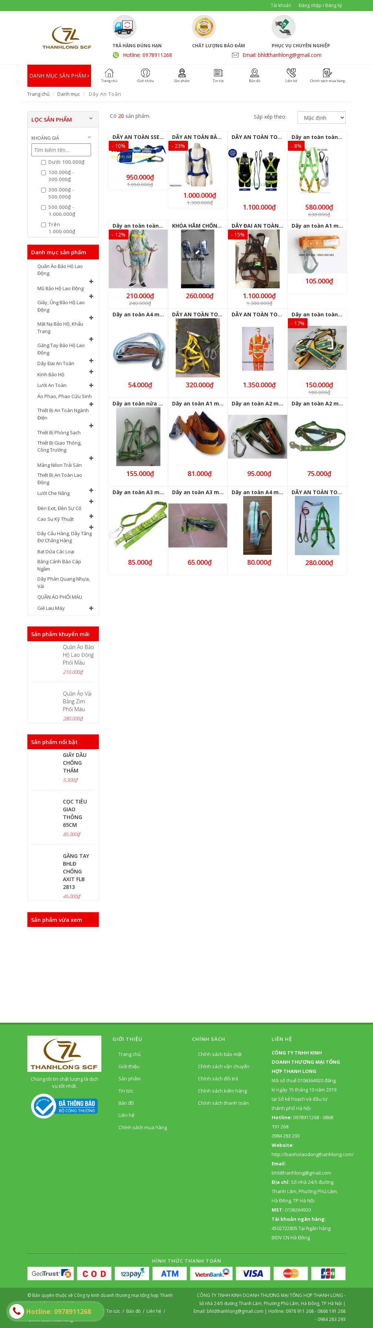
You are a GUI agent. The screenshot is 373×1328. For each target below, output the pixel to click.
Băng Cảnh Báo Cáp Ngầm (59, 565)
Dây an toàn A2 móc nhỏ (324, 403)
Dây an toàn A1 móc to (322, 225)
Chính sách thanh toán (223, 1103)
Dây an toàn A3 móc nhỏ (204, 492)
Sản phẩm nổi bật (54, 741)
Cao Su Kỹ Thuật (55, 519)
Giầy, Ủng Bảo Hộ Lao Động (61, 306)
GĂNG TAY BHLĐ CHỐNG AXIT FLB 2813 (76, 871)
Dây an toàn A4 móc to (262, 492)
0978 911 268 (300, 1311)
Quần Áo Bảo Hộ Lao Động (60, 270)
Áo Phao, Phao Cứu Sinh (64, 396)
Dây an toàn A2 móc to (262, 403)
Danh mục (68, 94)
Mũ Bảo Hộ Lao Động (60, 288)
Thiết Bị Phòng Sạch (59, 432)
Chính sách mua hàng (142, 1127)
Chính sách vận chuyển (223, 1066)
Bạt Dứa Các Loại (55, 551)
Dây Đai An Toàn (55, 363)
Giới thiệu (129, 1066)
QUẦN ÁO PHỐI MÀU (59, 597)
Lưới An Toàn (52, 385)
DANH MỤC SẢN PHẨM (59, 76)
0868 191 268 (331, 1311)
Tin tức (125, 1090)
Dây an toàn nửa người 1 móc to (155, 403)
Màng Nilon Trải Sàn (59, 465)
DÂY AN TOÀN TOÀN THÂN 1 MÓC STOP (284, 314)
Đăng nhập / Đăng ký (320, 5)
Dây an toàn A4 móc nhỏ (144, 314)
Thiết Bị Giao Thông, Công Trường (59, 446)
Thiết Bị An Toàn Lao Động (59, 479)
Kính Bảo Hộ (50, 374)
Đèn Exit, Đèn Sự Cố (59, 508)
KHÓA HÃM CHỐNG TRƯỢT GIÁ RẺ (216, 225)
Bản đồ (126, 1103)
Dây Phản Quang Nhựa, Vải (63, 582)
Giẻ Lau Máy (51, 608)
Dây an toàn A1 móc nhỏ (204, 403)
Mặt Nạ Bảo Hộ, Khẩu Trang (60, 327)
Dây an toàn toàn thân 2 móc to (155, 225)
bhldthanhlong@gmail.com (236, 1311)
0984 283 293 (331, 1319)
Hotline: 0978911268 (147, 54)
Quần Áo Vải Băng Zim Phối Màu (77, 701)
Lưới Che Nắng (53, 493)
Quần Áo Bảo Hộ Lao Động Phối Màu (78, 654)
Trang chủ (38, 94)
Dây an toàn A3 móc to (142, 492)
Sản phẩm (129, 1078)
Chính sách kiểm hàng (222, 1090)
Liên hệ (126, 1115)
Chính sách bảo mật (220, 1054)
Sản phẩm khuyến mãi (60, 634)
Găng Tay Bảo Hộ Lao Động (61, 349)
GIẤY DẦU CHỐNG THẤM (75, 762)
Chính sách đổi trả (218, 1078)
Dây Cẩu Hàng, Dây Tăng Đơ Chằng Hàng (64, 537)
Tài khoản (281, 5)
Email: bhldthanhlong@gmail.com (282, 54)
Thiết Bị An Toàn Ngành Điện (63, 414)
